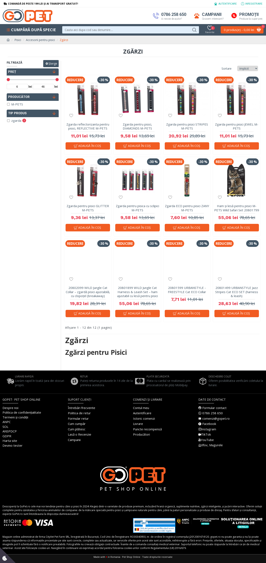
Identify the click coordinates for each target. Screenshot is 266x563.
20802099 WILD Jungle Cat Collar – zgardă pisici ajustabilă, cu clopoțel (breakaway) (88, 294)
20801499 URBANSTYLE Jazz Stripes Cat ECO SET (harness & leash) (236, 294)
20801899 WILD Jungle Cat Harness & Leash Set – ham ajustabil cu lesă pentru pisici (137, 294)
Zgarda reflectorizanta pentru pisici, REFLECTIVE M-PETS (87, 126)
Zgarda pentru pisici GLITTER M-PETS (88, 209)
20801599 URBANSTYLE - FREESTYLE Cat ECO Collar (187, 292)
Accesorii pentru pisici (40, 40)
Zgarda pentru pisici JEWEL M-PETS (236, 126)
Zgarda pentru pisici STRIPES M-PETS (187, 126)
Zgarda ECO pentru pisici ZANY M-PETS (187, 209)
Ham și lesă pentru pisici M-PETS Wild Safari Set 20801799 (236, 209)
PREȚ (12, 72)
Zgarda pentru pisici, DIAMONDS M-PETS (137, 126)
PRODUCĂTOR (19, 97)
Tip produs (17, 113)
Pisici (17, 40)
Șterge (52, 63)
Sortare (213, 69)
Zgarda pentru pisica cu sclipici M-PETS (137, 209)
